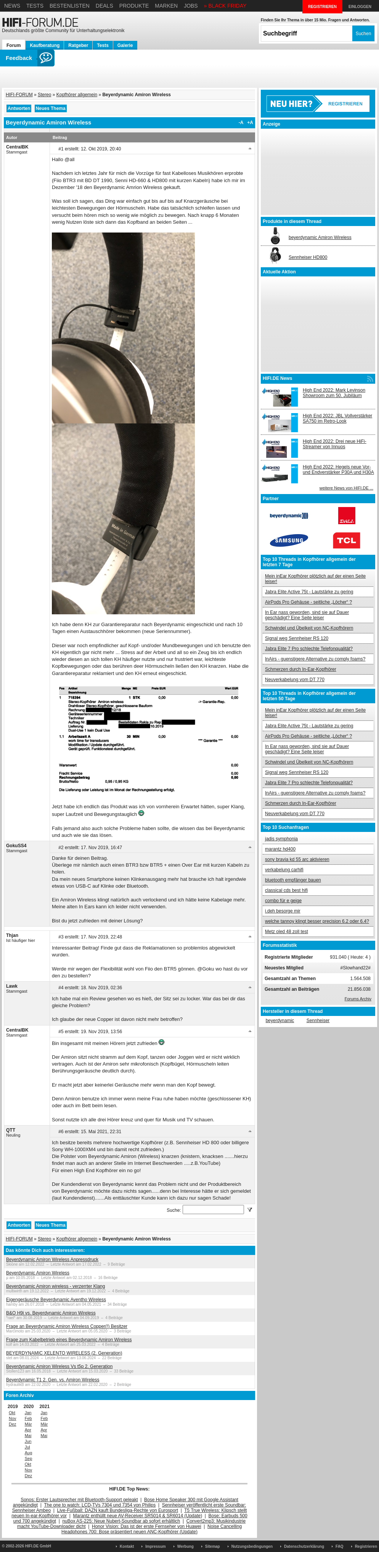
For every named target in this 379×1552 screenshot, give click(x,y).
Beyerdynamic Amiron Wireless (37, 1273)
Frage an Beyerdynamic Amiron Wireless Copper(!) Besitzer (66, 1326)
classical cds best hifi (286, 890)
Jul (27, 1447)
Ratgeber (78, 45)
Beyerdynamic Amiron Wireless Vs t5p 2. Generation (59, 1366)
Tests (34, 6)
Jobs (191, 6)
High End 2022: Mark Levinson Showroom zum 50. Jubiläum (334, 393)
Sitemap (212, 1546)
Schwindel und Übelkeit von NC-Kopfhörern (309, 628)
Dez (12, 1424)
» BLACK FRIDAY (225, 6)
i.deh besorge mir (282, 911)
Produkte (134, 6)
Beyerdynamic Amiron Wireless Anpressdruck (52, 1259)
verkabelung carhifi (284, 869)
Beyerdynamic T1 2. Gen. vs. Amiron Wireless (53, 1379)
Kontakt (127, 1546)
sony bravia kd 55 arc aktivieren (297, 859)
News (12, 6)
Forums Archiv (358, 998)
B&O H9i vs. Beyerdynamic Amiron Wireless (51, 1313)
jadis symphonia (281, 838)
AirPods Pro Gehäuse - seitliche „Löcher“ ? (308, 602)
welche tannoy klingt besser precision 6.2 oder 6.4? (317, 921)
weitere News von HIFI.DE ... (346, 488)
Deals (104, 6)
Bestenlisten (70, 6)
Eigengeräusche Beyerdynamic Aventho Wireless (56, 1299)
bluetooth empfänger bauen (293, 880)
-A (241, 122)
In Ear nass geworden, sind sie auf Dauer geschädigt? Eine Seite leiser (307, 615)
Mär (28, 1424)
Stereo (44, 94)
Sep (28, 1458)
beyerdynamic (280, 1020)
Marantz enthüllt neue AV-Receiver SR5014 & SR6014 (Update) (137, 1515)
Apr (28, 1430)
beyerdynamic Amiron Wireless (320, 237)
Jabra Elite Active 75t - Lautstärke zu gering (309, 591)
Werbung (185, 1546)
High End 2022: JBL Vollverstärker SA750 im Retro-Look (337, 418)
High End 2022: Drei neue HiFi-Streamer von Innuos (334, 444)
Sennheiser (318, 1020)
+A (250, 122)
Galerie (125, 45)
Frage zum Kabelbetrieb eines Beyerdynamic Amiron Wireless (69, 1339)
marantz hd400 (280, 849)
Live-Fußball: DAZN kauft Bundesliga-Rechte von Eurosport (117, 1510)
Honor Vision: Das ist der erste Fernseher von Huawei (146, 1526)
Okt (12, 1412)
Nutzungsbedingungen (252, 1546)
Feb (28, 1418)
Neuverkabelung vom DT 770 (294, 679)
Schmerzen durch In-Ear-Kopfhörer (300, 669)
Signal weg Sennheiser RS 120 (296, 638)
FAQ (340, 1546)
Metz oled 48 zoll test (286, 931)
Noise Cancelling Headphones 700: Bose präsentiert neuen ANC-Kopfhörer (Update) (151, 1529)
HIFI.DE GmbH (38, 1546)
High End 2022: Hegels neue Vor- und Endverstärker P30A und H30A (338, 469)
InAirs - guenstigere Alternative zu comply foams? (315, 659)
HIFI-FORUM (19, 94)
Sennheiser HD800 (308, 257)
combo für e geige (283, 900)
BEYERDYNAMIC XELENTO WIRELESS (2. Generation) (64, 1353)
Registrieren (366, 1546)
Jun (28, 1441)
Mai (28, 1435)
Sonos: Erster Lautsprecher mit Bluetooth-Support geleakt (79, 1499)
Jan (28, 1412)
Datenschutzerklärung (304, 1546)
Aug (28, 1452)
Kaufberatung (44, 45)
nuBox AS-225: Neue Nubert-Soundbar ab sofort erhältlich (121, 1521)
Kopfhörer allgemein (76, 94)
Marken (166, 6)
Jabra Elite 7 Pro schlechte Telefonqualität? (309, 648)
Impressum (155, 1546)
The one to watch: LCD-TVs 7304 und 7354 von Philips (100, 1505)
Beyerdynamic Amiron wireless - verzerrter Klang (55, 1286)
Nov (12, 1418)
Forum (13, 45)
